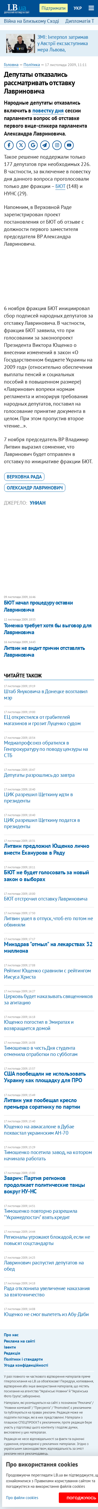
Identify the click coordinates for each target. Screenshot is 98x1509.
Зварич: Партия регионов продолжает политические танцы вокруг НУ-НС (44, 1184)
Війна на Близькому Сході (31, 21)
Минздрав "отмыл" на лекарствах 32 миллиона (48, 947)
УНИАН (37, 503)
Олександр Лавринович (35, 488)
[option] (49, 43)
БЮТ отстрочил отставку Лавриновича (45, 898)
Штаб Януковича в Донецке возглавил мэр (45, 694)
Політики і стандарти (23, 1359)
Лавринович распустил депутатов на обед (44, 1265)
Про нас (11, 1334)
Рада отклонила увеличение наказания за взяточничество (47, 1291)
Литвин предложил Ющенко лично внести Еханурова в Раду (46, 849)
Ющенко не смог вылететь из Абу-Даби (46, 1314)
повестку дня (48, 110)
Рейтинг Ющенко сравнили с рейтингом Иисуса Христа (47, 973)
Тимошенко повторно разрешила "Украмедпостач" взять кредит (40, 1214)
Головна (11, 64)
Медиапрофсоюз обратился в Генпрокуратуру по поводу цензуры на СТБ (46, 749)
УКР (78, 8)
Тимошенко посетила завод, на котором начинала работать (48, 1155)
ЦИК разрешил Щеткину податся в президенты (42, 823)
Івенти (10, 1347)
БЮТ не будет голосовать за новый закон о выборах (46, 875)
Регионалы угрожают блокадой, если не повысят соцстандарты (47, 1240)
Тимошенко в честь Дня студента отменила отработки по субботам (41, 1051)
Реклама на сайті (19, 1341)
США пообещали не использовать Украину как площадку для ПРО (44, 1077)
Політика (32, 64)
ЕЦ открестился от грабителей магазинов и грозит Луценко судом (42, 720)
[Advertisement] (49, 277)
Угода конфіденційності (26, 1365)
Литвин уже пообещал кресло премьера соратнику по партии (42, 1103)
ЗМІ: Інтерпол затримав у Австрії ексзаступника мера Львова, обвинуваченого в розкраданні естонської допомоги (62, 53)
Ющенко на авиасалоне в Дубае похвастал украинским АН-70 (39, 1129)
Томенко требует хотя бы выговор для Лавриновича (48, 629)
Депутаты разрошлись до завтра (39, 775)
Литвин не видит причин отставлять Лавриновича (44, 651)
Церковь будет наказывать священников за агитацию (48, 999)
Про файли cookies (22, 1497)
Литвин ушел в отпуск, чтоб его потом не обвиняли (48, 921)
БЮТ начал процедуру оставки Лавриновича (38, 606)
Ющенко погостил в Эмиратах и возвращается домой (39, 1025)
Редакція (12, 1353)
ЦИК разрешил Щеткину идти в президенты (38, 797)
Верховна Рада (24, 477)
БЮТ (60, 186)
